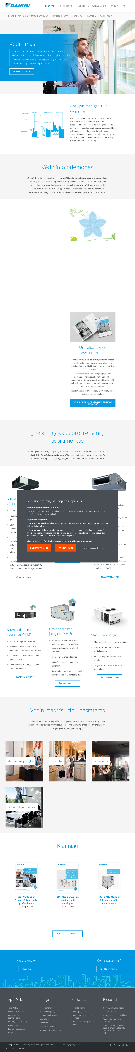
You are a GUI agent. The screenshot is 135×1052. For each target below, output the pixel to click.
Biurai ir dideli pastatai (49, 1015)
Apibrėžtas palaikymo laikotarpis (112, 1020)
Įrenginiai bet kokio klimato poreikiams (28, 16)
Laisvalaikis (44, 1019)
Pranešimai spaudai (16, 1029)
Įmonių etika (10, 1049)
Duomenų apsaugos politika (72, 1045)
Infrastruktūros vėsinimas (51, 1030)
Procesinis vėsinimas (48, 1026)
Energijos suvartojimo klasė (115, 1015)
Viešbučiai (44, 1022)
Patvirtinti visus (39, 548)
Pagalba (91, 16)
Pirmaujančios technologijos (14, 1016)
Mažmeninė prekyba (48, 1011)
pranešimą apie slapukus (79, 541)
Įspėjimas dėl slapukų (50, 1045)
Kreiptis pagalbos (78, 1011)
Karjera (11, 1032)
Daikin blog (106, 16)
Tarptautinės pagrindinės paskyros (82, 1016)
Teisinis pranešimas (31, 1045)
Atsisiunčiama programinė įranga (82, 1022)
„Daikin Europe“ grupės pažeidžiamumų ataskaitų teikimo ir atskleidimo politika (114, 1029)
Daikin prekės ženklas (17, 1011)
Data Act (21, 1049)
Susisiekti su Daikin (79, 1008)
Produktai (77, 16)
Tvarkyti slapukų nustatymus (92, 548)
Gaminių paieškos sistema (114, 1008)
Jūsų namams (46, 1008)
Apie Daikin (13, 1008)
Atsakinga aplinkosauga (18, 1021)
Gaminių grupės (60, 16)
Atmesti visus (66, 548)
